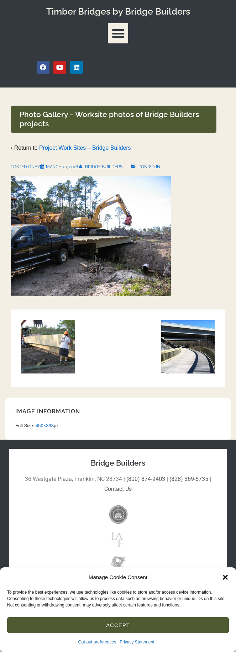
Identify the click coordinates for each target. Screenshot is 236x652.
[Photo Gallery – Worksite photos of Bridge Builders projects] (62, 166)
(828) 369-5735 (188, 479)
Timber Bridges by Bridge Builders (118, 11)
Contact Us (118, 489)
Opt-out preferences (97, 642)
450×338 (45, 425)
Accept (118, 625)
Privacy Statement (137, 642)
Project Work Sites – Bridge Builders (85, 148)
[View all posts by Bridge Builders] (101, 166)
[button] (225, 577)
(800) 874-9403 (145, 479)
